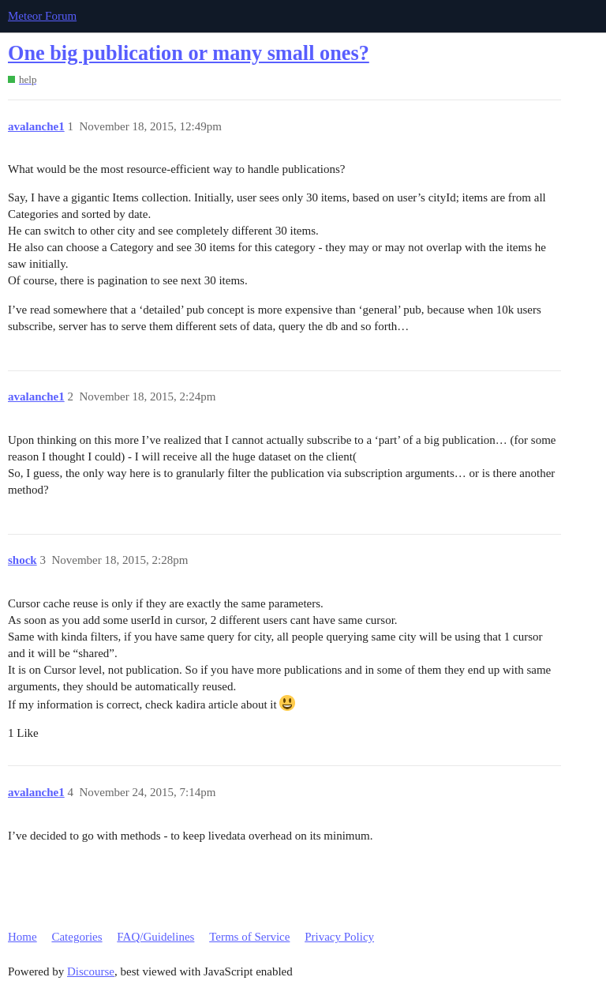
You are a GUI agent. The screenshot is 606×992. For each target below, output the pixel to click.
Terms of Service (249, 936)
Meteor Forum (42, 15)
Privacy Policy (339, 936)
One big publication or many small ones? (188, 53)
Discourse (90, 971)
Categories (76, 936)
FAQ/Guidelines (155, 936)
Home (22, 936)
